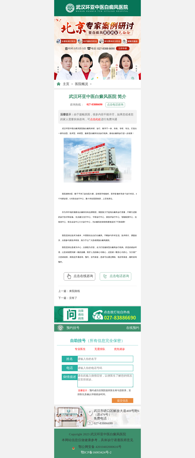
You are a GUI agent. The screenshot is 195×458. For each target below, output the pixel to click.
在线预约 (132, 328)
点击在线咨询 (79, 276)
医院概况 (81, 84)
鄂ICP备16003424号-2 (96, 452)
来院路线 (74, 291)
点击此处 (95, 119)
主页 (66, 84)
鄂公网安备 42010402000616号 (99, 447)
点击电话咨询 (115, 104)
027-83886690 (95, 104)
